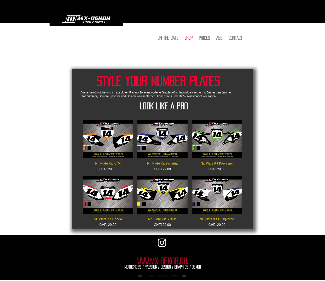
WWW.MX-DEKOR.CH (162, 261)
